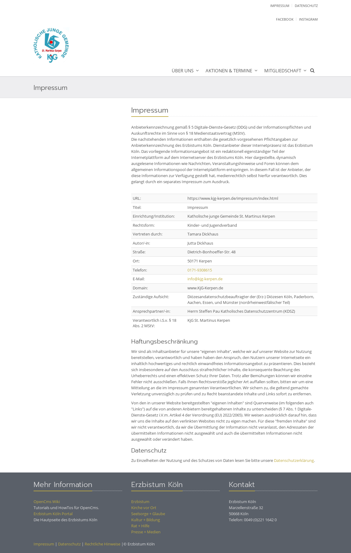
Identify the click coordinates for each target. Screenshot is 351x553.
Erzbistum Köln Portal (53, 513)
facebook (285, 19)
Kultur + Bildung (145, 519)
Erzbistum (140, 501)
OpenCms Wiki (47, 501)
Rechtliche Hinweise (102, 544)
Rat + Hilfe (140, 525)
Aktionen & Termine (229, 70)
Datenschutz (306, 5)
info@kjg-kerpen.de (205, 278)
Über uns (182, 70)
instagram (308, 19)
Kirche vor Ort (143, 507)
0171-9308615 (199, 270)
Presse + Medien (146, 532)
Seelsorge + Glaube (148, 513)
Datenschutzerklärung (294, 460)
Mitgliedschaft (282, 70)
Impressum (279, 5)
